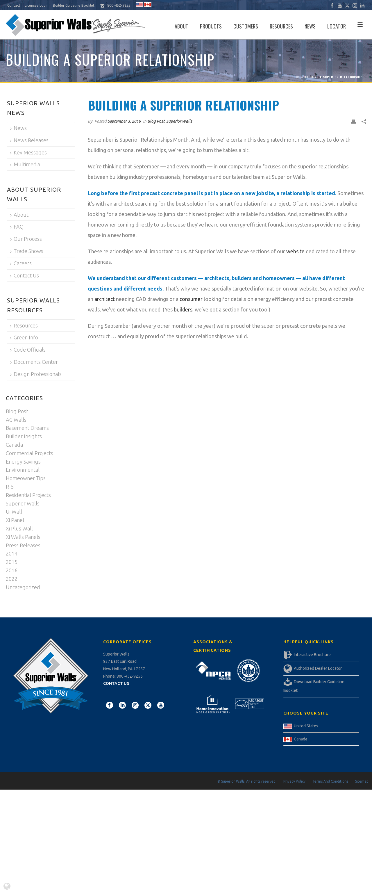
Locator (336, 26)
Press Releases (23, 545)
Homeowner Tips (26, 478)
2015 (11, 561)
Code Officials (28, 349)
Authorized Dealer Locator (318, 668)
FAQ (17, 226)
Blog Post (155, 121)
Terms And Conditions (330, 781)
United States (306, 726)
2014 (11, 553)
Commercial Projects (29, 453)
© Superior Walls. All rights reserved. (246, 781)
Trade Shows (26, 251)
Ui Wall (14, 511)
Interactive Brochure (312, 654)
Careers (21, 263)
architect (104, 299)
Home (295, 77)
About (181, 26)
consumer (191, 299)
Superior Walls (179, 121)
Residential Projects (28, 495)
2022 (11, 578)
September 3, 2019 (124, 121)
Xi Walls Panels (23, 536)
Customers (245, 26)
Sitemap (362, 781)
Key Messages (28, 152)
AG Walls (16, 419)
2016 (11, 570)
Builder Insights (24, 436)
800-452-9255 (118, 5)
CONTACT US (116, 683)
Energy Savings (23, 461)
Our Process (26, 239)
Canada (14, 444)
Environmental (23, 469)
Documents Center (34, 362)
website (295, 251)
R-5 (10, 486)
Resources (281, 26)
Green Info (24, 337)
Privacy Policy (294, 781)
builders (183, 309)
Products (211, 26)
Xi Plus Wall (19, 528)
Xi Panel (15, 520)
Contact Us (24, 275)
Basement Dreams (27, 427)
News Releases (29, 140)
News (310, 26)
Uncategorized (23, 587)
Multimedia (25, 164)
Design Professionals (36, 374)
